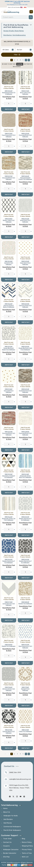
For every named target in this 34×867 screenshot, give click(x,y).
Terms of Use (27, 853)
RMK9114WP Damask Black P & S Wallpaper (9, 731)
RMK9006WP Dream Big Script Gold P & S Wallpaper (25, 348)
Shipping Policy (27, 846)
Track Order (7, 838)
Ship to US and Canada (14, 7)
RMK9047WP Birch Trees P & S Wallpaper (25, 92)
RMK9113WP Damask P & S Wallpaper (25, 689)
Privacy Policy (27, 849)
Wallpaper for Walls (10, 816)
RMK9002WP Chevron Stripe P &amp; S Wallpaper (8, 305)
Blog (23, 838)
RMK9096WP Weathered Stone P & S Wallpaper (8, 92)
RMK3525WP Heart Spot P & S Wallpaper (25, 263)
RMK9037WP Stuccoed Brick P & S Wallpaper (8, 177)
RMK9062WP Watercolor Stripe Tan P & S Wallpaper (8, 518)
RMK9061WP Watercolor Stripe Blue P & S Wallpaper (25, 476)
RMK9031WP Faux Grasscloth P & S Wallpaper (8, 135)
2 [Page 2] (14, 60)
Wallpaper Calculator (11, 849)
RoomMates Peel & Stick (8, 97)
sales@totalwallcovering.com (20, 779)
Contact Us (7, 842)
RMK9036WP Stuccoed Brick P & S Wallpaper (8, 433)
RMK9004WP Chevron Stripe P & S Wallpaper (25, 305)
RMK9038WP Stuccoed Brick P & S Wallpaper (25, 433)
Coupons (6, 846)
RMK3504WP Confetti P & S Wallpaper (8, 263)
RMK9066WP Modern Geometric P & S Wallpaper (8, 561)
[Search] (17, 17)
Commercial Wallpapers (12, 826)
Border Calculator (9, 853)
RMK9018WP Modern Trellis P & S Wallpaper (9, 220)
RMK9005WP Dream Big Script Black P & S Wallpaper (8, 348)
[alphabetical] (24, 50)
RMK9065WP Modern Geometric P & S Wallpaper (25, 518)
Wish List (25, 857)
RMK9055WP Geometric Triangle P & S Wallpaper (8, 476)
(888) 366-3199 (15, 772)
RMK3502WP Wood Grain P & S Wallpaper (25, 220)
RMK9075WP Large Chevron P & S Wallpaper (9, 603)
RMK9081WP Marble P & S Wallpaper (9, 645)
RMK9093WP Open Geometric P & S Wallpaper (25, 646)
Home (5, 808)
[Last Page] (29, 60)
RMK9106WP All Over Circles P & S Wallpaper (8, 689)
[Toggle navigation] (31, 11)
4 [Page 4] (20, 60)
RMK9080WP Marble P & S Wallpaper (25, 602)
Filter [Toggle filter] (17, 55)
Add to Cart (9, 109)
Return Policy (27, 842)
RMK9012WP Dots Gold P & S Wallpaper (8, 390)
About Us (6, 812)
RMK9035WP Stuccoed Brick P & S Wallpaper (25, 135)
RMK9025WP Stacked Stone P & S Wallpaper (25, 390)
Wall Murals (7, 823)
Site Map (6, 857)
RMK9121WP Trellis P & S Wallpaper (25, 730)
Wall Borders (8, 819)
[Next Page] (26, 60)
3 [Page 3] (17, 60)
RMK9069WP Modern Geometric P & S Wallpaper (25, 561)
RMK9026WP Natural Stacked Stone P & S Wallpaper (25, 177)
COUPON (19, 64)
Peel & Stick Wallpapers (12, 830)
